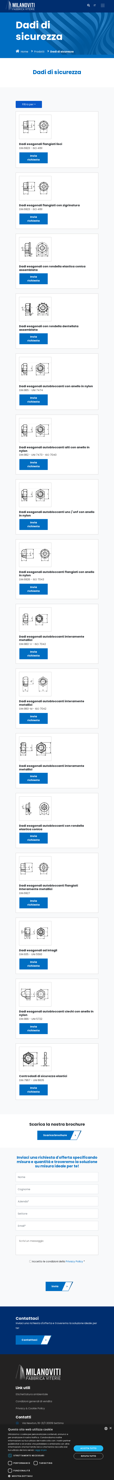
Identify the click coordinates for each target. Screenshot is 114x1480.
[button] (88, 5)
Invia (60, 1286)
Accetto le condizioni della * (57, 1261)
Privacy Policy (74, 1261)
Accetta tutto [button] (89, 1448)
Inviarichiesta (33, 158)
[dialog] (57, 1452)
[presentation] (40, 1271)
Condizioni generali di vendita (34, 1401)
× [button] (110, 1428)
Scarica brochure (60, 1135)
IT (95, 5)
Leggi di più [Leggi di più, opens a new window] (41, 1450)
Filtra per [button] (28, 104)
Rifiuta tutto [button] (88, 1456)
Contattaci (34, 1340)
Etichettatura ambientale (32, 1394)
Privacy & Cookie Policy (30, 1408)
